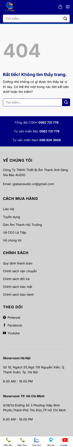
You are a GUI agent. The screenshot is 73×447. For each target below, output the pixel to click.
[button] (60, 7)
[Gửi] (65, 18)
